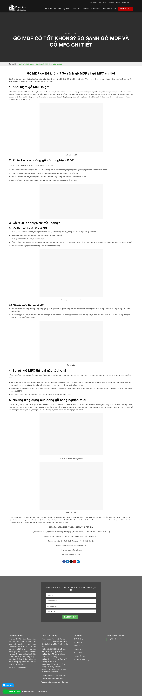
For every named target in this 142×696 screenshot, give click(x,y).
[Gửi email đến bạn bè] (71, 561)
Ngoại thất (76, 9)
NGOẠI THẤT (79, 649)
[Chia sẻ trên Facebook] (64, 561)
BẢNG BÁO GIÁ (80, 656)
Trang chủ (48, 9)
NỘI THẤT (78, 646)
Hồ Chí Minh (125, 2)
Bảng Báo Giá (96, 9)
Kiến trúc (57, 9)
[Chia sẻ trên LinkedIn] (78, 561)
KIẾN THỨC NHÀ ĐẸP (82, 660)
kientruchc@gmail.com (55, 678)
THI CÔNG (78, 653)
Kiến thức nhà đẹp (109, 9)
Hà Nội (118, 2)
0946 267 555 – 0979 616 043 (98, 2)
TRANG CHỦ (78, 639)
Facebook (111, 2)
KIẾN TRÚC (78, 642)
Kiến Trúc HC (115, 639)
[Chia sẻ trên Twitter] (67, 561)
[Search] (132, 2)
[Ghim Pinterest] (74, 561)
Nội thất (66, 9)
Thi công (86, 9)
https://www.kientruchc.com (58, 682)
